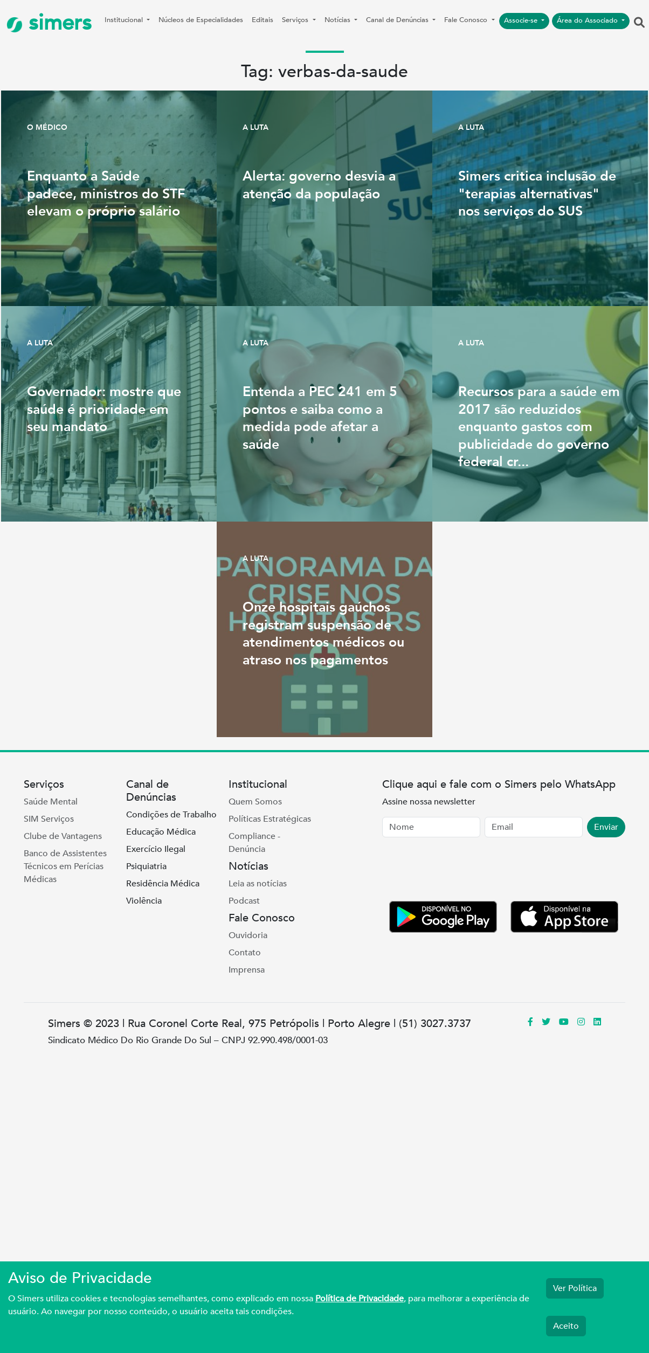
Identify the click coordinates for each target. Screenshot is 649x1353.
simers (49, 23)
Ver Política (575, 1288)
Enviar (606, 827)
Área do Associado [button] (588, 20)
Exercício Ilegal (155, 849)
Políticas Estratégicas (270, 819)
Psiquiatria (146, 866)
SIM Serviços (49, 819)
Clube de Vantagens (63, 836)
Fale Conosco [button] (466, 20)
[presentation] (464, 871)
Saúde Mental (51, 802)
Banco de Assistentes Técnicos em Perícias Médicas (65, 866)
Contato (245, 953)
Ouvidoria (248, 935)
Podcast (244, 901)
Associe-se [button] (522, 20)
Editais (262, 20)
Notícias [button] (338, 20)
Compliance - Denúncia (254, 842)
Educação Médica (161, 832)
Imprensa (247, 970)
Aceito (566, 1326)
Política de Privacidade (359, 1299)
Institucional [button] (125, 20)
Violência (144, 901)
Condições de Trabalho (171, 815)
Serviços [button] (296, 20)
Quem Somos (255, 802)
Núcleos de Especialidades (200, 20)
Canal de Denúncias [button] (398, 20)
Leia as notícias (258, 884)
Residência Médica (162, 884)
